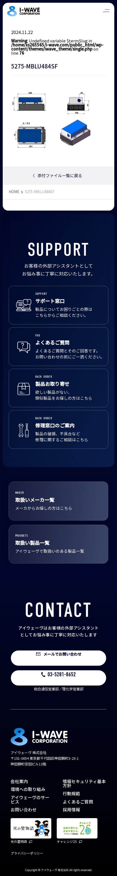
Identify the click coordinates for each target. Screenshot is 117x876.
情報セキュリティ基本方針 (84, 783)
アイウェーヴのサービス (30, 799)
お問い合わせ (24, 809)
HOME (14, 191)
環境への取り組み (28, 789)
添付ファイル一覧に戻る (56, 175)
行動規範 (71, 793)
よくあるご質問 (78, 802)
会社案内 (19, 781)
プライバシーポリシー (27, 853)
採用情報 (71, 809)
